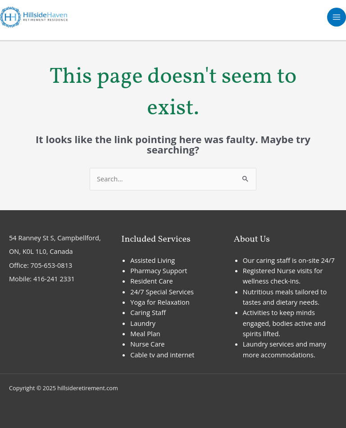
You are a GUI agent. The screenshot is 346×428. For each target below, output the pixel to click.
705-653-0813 (52, 265)
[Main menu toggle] (336, 17)
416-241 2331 (54, 278)
